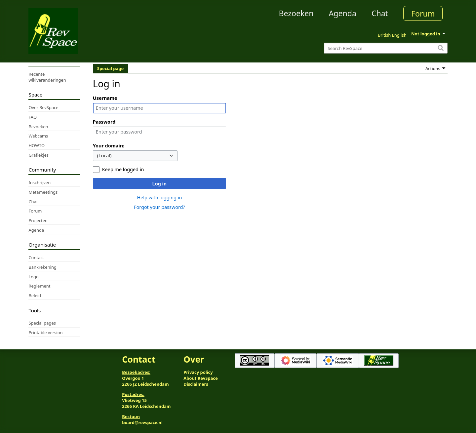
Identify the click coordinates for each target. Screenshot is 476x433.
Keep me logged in (123, 169)
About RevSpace (200, 378)
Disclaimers (195, 384)
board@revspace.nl (142, 422)
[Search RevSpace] (385, 48)
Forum (423, 13)
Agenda (342, 13)
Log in (159, 183)
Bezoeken (296, 13)
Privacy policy (198, 372)
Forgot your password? (159, 207)
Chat (380, 13)
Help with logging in (159, 197)
